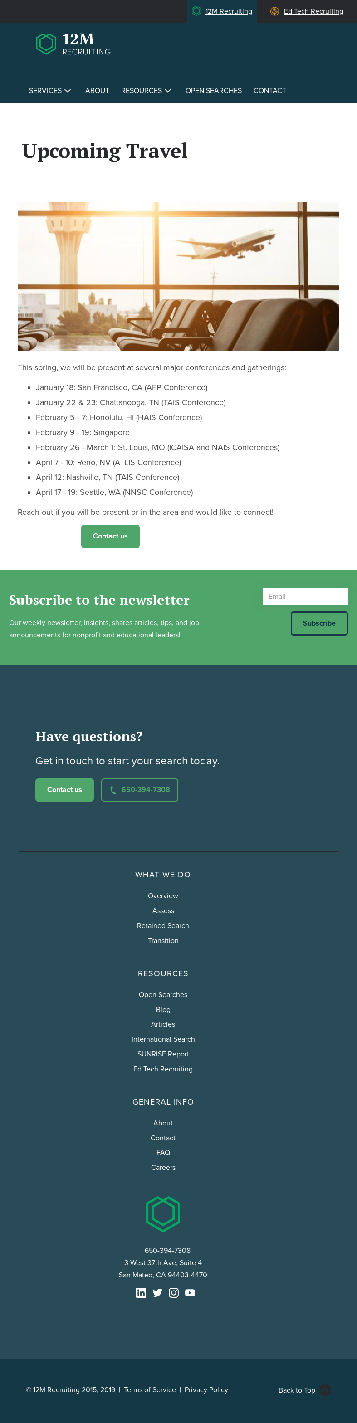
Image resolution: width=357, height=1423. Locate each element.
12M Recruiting (228, 11)
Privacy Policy (206, 1389)
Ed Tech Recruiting (313, 11)
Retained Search (163, 925)
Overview (163, 895)
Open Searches (214, 90)
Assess (163, 910)
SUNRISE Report (163, 1054)
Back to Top (297, 1390)
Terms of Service (150, 1389)
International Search (163, 1039)
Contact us (110, 536)
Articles (163, 1024)
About (97, 90)
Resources (147, 90)
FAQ (163, 1152)
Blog (163, 1009)
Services (51, 90)
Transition (163, 940)
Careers (163, 1167)
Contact (270, 90)
